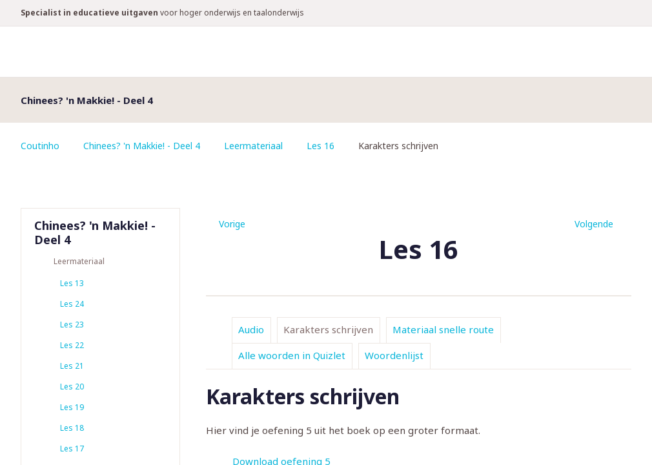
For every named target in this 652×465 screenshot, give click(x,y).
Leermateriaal (253, 146)
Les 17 (72, 448)
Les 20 (72, 386)
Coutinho (40, 146)
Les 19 (72, 407)
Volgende (594, 224)
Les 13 (72, 283)
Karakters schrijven (328, 329)
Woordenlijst (394, 355)
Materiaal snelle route (443, 329)
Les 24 (72, 303)
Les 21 (72, 365)
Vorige (232, 224)
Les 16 (320, 146)
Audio (251, 329)
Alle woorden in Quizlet (291, 355)
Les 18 (72, 427)
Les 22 (72, 345)
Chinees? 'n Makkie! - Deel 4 (141, 146)
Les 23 (72, 324)
